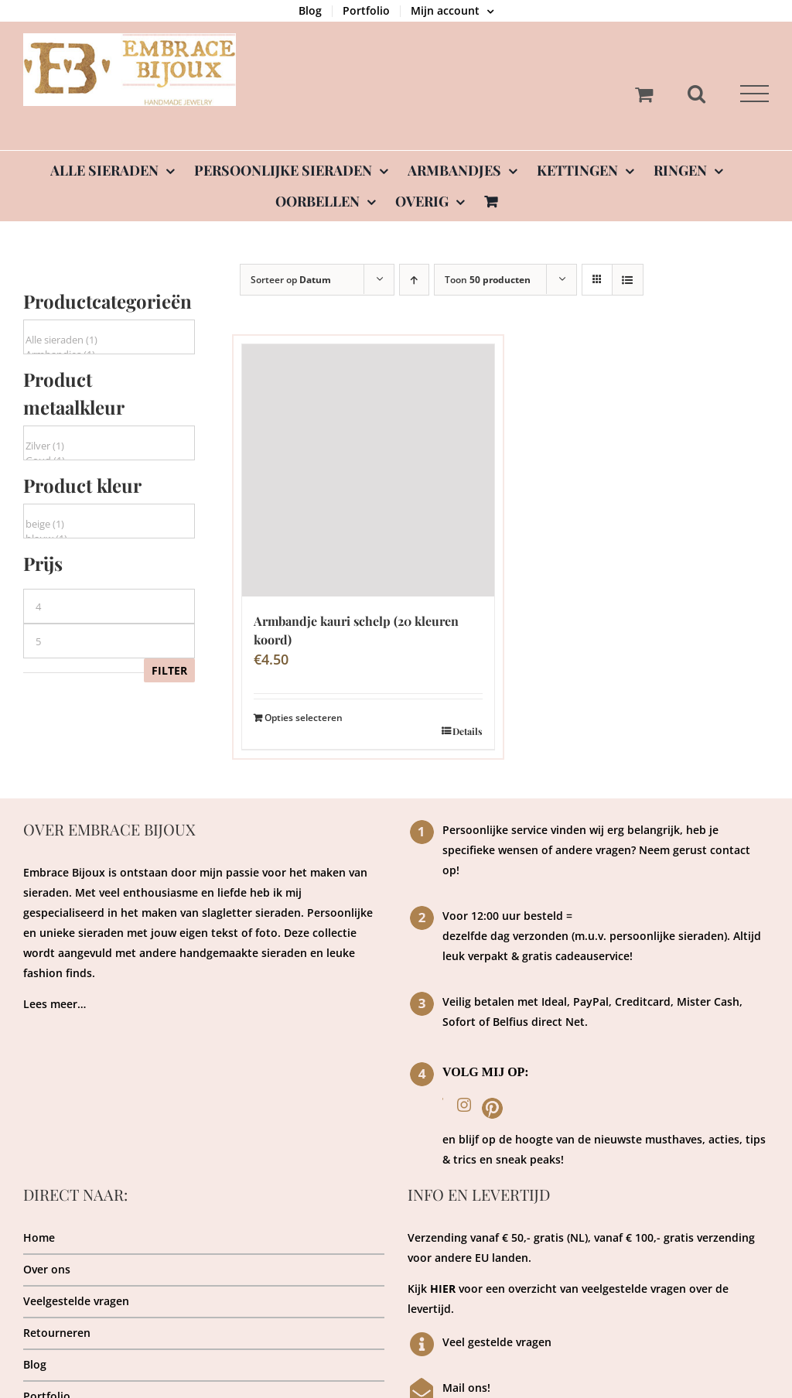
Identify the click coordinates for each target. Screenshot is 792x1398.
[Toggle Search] (696, 93)
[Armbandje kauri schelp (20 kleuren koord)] (368, 470)
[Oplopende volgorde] (414, 280)
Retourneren (56, 1332)
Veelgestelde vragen (76, 1301)
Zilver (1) (109, 446)
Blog (34, 1364)
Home (39, 1237)
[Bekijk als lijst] (628, 280)
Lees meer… (54, 1003)
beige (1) (109, 524)
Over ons (46, 1269)
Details (467, 731)
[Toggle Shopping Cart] (644, 94)
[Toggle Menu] (754, 94)
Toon (488, 279)
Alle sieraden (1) (109, 340)
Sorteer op (291, 279)
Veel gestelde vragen (496, 1342)
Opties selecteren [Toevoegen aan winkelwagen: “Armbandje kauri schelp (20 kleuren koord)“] (304, 717)
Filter (169, 670)
